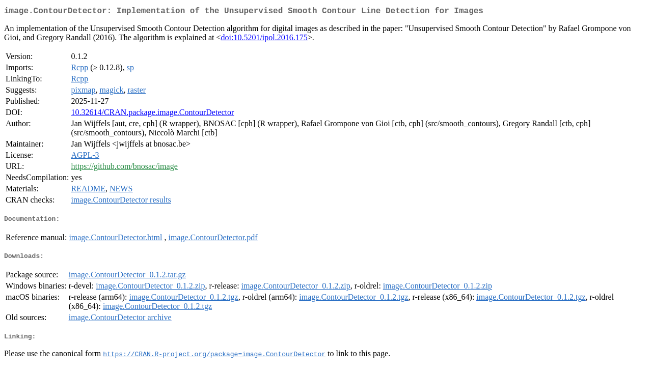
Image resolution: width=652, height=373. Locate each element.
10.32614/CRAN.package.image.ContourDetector (152, 114)
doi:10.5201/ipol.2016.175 (264, 39)
